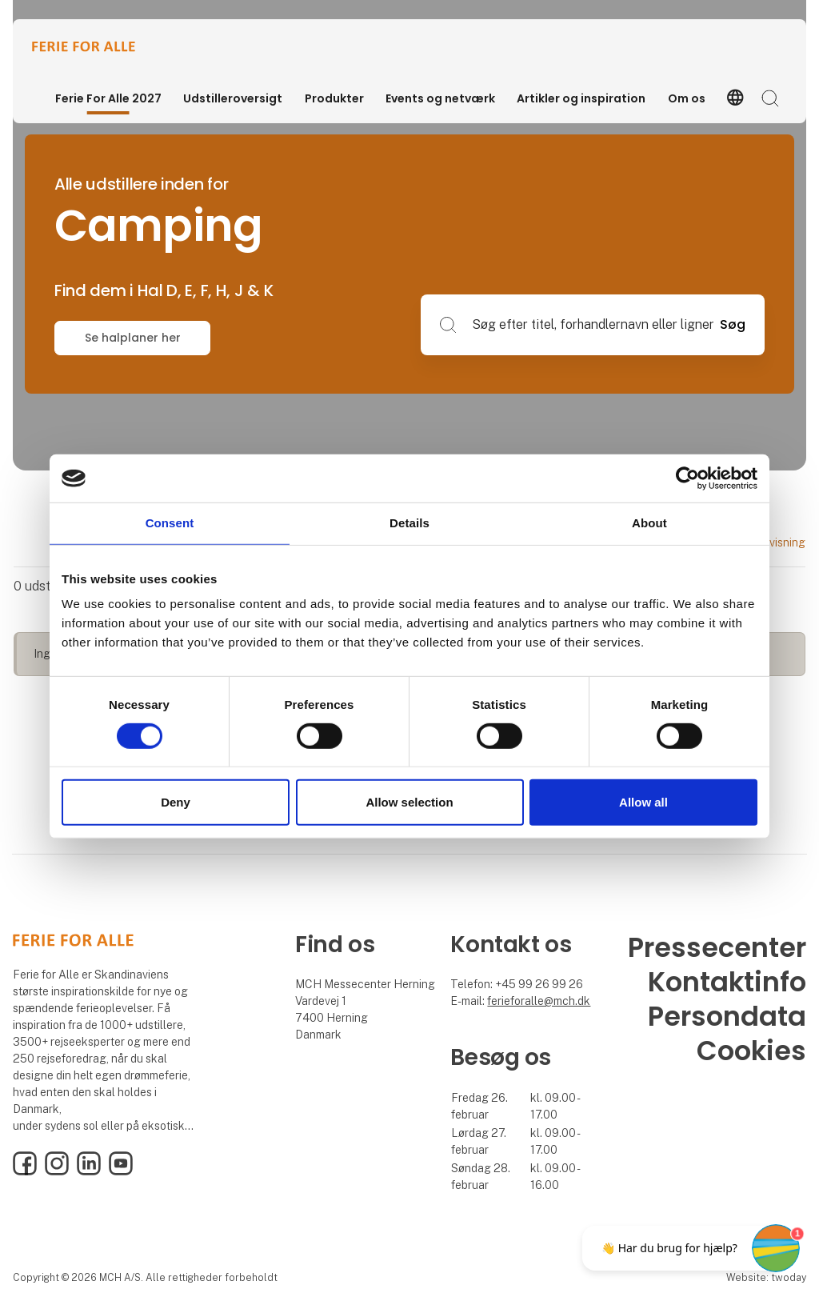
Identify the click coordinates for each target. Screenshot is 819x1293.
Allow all (643, 802)
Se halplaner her (133, 338)
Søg (732, 324)
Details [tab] (409, 523)
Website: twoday (766, 1277)
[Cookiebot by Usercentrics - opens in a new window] (687, 478)
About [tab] (649, 523)
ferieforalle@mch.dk (538, 1001)
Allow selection (409, 802)
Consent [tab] (170, 523)
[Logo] (96, 46)
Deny (175, 802)
